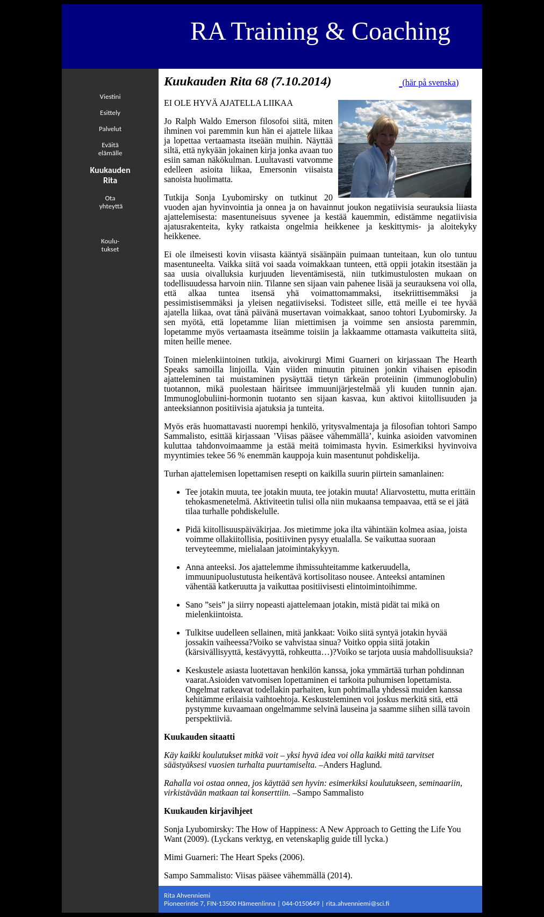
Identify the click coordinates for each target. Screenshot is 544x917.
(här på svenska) (430, 82)
